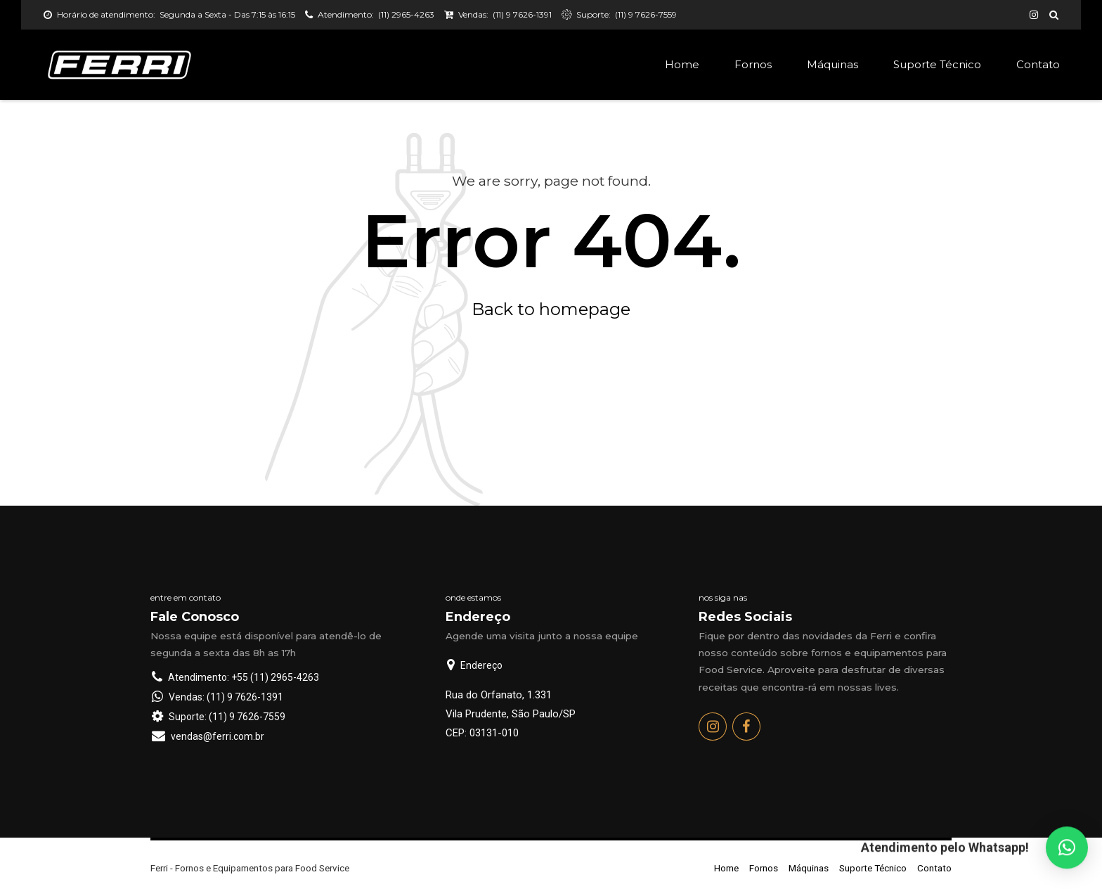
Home (682, 64)
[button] (1067, 850)
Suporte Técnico (937, 64)
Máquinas (832, 64)
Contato (1038, 64)
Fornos (753, 64)
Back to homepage (551, 309)
